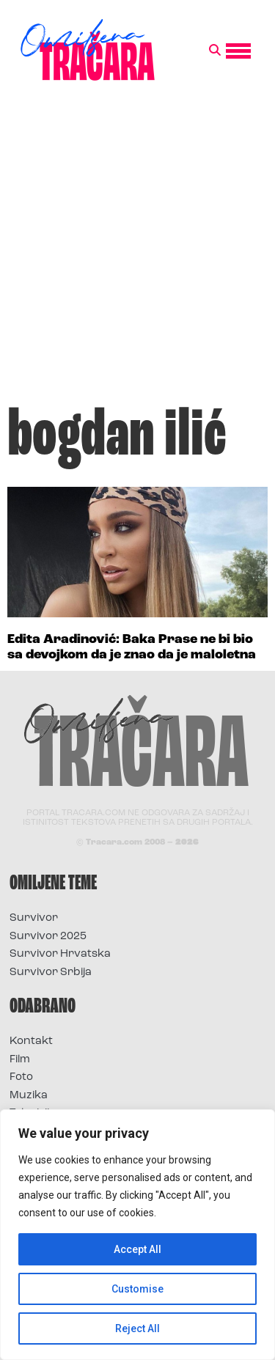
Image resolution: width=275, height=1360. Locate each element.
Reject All (137, 1328)
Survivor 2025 (48, 936)
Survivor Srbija (51, 972)
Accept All (137, 1249)
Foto (21, 1077)
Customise (137, 1289)
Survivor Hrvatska (60, 954)
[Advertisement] (137, 250)
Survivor (34, 918)
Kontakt (31, 1041)
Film (20, 1059)
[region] (137, 1234)
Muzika (29, 1095)
